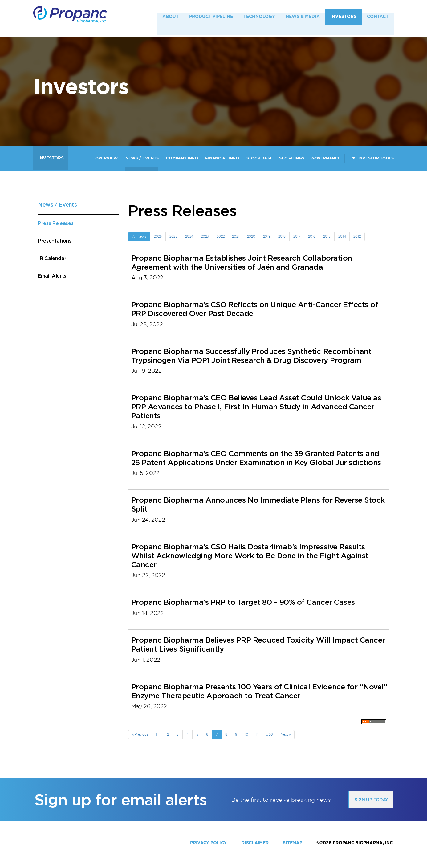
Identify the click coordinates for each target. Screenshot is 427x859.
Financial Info (222, 158)
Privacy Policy (208, 843)
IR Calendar (52, 258)
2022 (220, 236)
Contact (377, 18)
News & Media (303, 18)
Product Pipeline (211, 18)
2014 (342, 236)
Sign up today (371, 799)
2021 (235, 236)
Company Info (182, 158)
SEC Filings (291, 158)
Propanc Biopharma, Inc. (363, 842)
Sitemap (292, 843)
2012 (356, 236)
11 (257, 734)
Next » (286, 734)
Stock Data (259, 158)
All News (139, 236)
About (170, 18)
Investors (343, 18)
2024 (189, 236)
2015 (327, 236)
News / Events (142, 158)
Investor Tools (376, 158)
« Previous (140, 734)
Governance (325, 158)
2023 (205, 236)
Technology (259, 18)
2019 (266, 236)
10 (247, 734)
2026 (158, 236)
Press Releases (56, 223)
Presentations (54, 241)
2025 (173, 236)
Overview (106, 158)
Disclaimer (254, 843)
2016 (311, 236)
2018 (282, 236)
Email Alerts (52, 276)
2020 (251, 236)
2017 (296, 236)
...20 (269, 734)
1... (157, 734)
